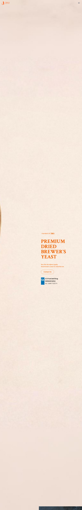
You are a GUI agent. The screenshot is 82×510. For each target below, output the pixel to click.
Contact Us (47, 272)
